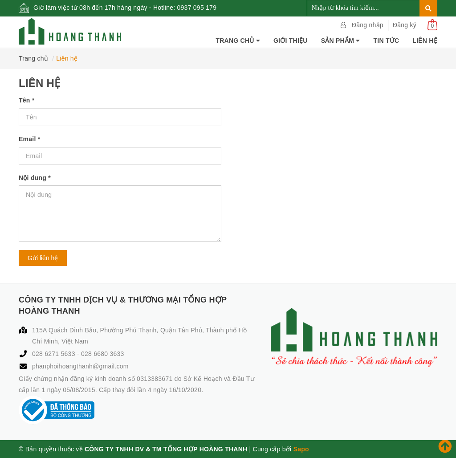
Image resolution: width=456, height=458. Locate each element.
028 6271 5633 (54, 353)
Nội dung (35, 177)
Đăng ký (404, 25)
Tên (26, 100)
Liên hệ (424, 40)
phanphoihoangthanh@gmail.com (80, 366)
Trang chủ (238, 40)
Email (29, 139)
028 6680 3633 (102, 353)
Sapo (301, 449)
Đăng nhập (367, 25)
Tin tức (386, 40)
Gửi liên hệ (43, 258)
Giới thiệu (290, 40)
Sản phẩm (340, 40)
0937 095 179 (197, 7)
